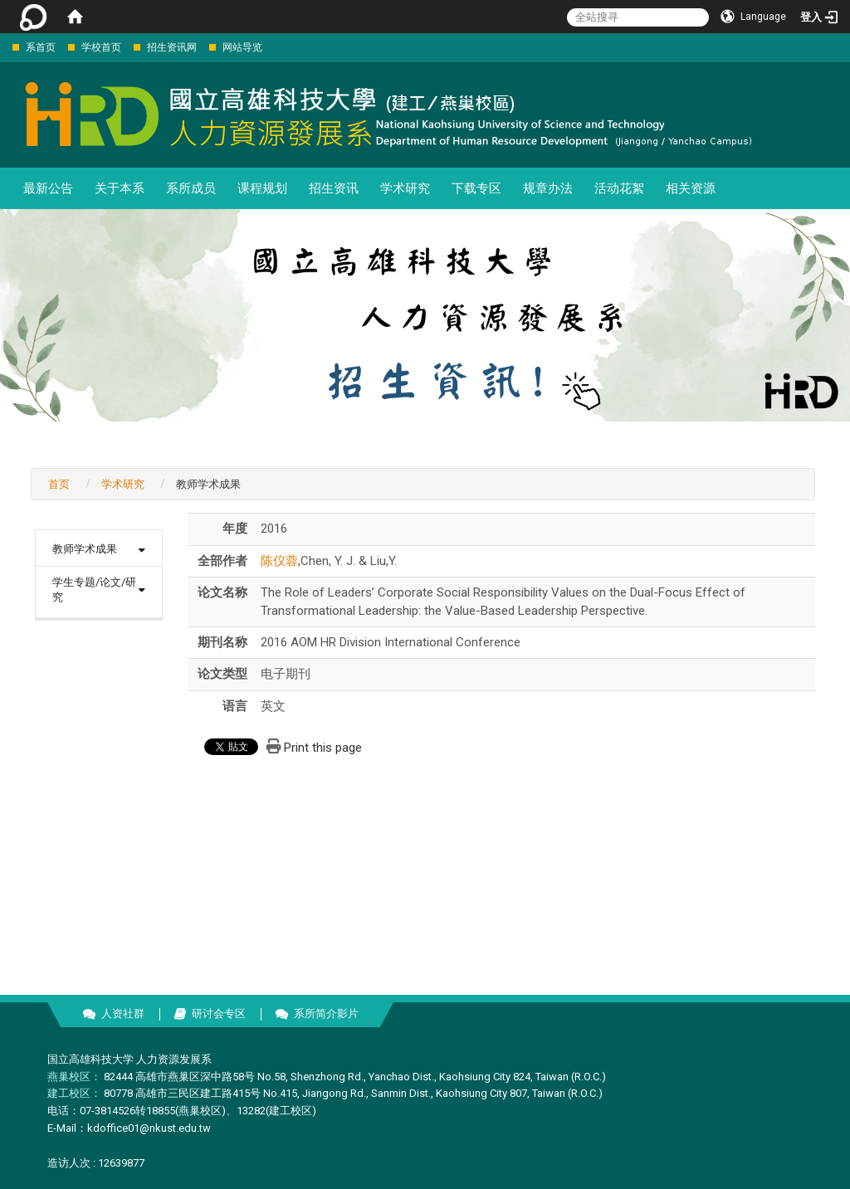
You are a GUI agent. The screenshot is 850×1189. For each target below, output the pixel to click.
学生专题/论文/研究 (94, 590)
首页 (59, 484)
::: (3, 47)
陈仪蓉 (279, 560)
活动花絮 (619, 188)
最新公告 (48, 188)
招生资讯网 (172, 47)
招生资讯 (334, 188)
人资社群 (122, 1013)
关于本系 (119, 188)
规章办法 (548, 188)
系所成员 (191, 188)
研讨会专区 (219, 1013)
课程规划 (262, 188)
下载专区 (476, 188)
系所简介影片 (326, 1013)
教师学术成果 (84, 549)
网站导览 (242, 47)
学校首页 (101, 47)
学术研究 (405, 188)
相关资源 (691, 188)
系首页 (41, 47)
